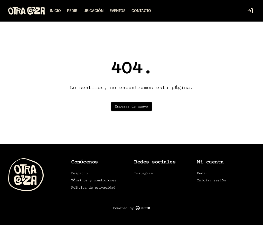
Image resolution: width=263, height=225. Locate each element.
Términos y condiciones (93, 180)
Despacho (79, 173)
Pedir (202, 173)
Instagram (143, 173)
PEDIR (72, 10)
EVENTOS (117, 10)
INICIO (55, 10)
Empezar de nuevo (131, 106)
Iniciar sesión (211, 180)
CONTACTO (141, 10)
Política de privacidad (93, 187)
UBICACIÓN (93, 10)
